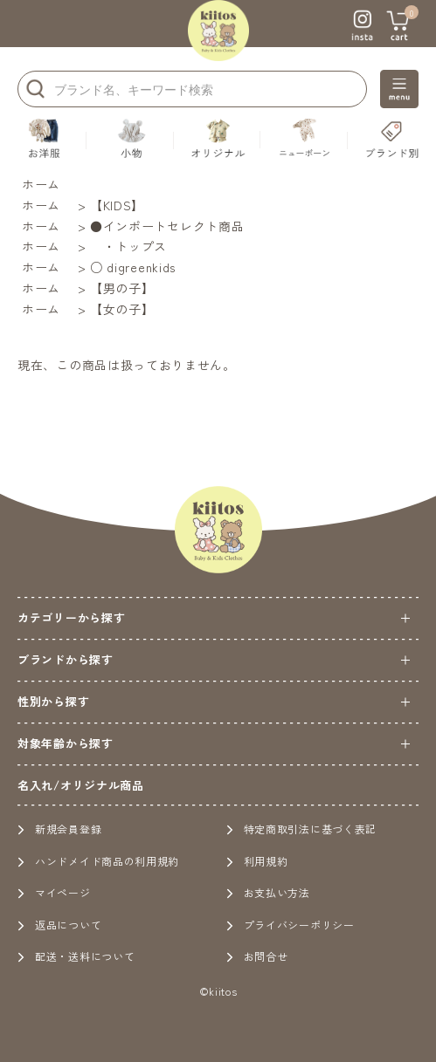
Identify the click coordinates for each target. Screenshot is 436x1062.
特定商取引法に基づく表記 (301, 828)
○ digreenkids (133, 267)
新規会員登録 (59, 828)
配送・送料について (76, 956)
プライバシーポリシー (290, 924)
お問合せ (257, 956)
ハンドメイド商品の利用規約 (98, 860)
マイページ (54, 892)
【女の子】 (122, 309)
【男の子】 (122, 288)
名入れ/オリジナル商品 (80, 785)
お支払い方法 (268, 892)
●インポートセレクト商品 (167, 226)
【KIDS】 (117, 205)
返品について (59, 924)
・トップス (128, 246)
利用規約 (257, 860)
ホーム (41, 184)
